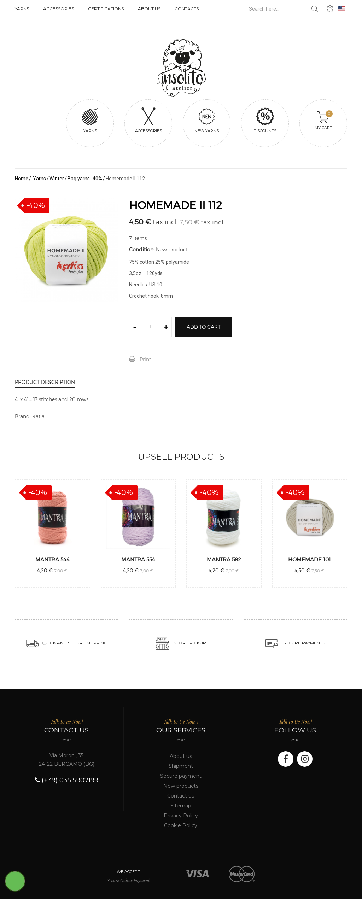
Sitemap (180, 805)
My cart (324, 120)
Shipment (181, 766)
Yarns (22, 8)
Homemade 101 (309, 559)
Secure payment (181, 776)
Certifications (106, 8)
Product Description (45, 382)
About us (149, 8)
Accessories (58, 8)
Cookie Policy (180, 825)
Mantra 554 (138, 559)
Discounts (264, 120)
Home (21, 178)
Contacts (187, 8)
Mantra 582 (224, 559)
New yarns (206, 120)
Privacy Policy (181, 815)
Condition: (141, 249)
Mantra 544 (52, 559)
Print (145, 359)
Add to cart (204, 327)
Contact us (180, 796)
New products (180, 786)
